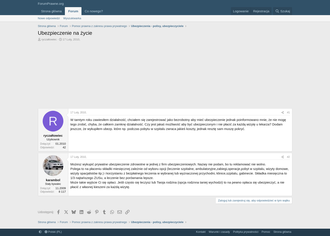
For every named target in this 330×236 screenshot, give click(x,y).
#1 (288, 112)
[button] (106, 11)
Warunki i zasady (219, 231)
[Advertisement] (165, 76)
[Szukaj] (282, 11)
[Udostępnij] (282, 112)
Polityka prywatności (245, 231)
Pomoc (265, 231)
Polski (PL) (53, 231)
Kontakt (201, 231)
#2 (288, 156)
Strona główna (51, 11)
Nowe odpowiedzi (49, 18)
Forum (73, 11)
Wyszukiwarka (72, 18)
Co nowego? (94, 11)
